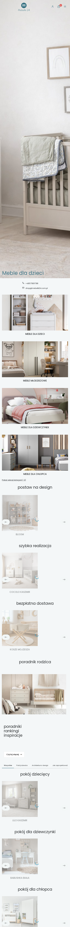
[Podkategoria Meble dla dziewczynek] (35, 408)
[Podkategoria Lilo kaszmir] (20, 801)
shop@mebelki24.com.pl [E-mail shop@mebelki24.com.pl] (37, 288)
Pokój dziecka (22, 765)
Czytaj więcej (14, 754)
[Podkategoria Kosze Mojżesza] (20, 630)
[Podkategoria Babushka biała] (20, 859)
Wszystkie (8, 765)
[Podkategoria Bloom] (20, 515)
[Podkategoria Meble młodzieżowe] (35, 361)
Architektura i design (40, 765)
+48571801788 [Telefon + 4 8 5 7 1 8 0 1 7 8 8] (32, 283)
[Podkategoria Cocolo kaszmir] (20, 573)
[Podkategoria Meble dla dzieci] (35, 315)
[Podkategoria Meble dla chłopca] (35, 455)
